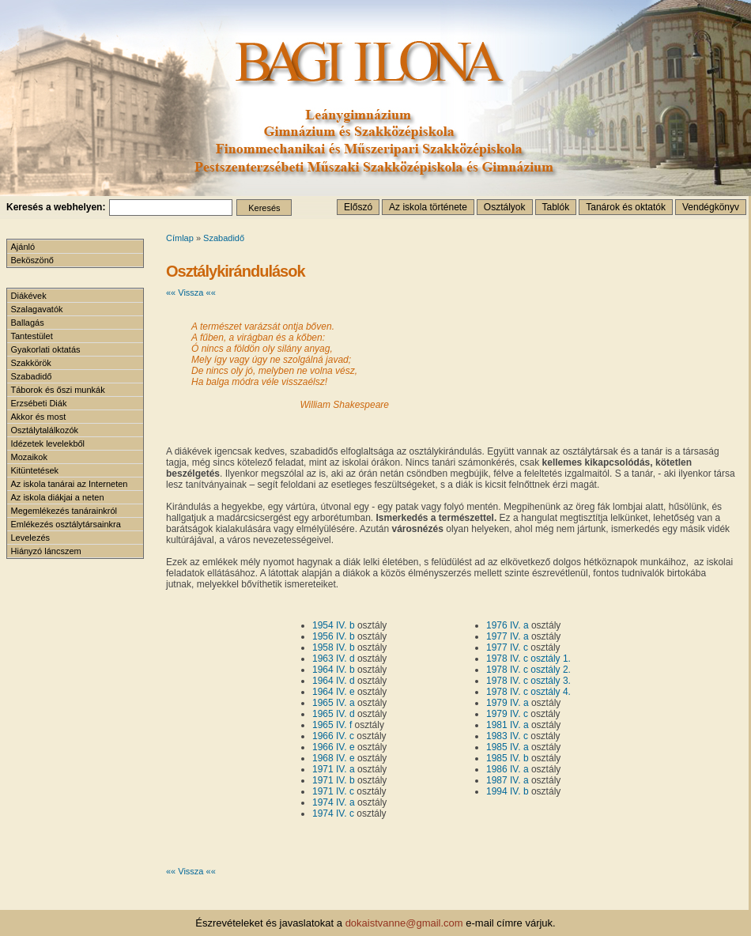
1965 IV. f (332, 724)
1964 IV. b (333, 669)
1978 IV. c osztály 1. (528, 658)
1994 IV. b (507, 791)
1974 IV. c (333, 813)
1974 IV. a (333, 802)
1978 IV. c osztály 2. (528, 669)
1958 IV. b (333, 647)
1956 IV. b (333, 636)
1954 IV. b (333, 625)
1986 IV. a (507, 769)
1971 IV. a (333, 769)
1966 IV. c (333, 736)
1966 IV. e (333, 747)
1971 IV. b (333, 780)
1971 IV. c (333, 791)
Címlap (180, 238)
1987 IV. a (507, 780)
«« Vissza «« (191, 292)
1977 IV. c (507, 647)
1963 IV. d (333, 658)
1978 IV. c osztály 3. (528, 680)
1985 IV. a (507, 747)
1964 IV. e (333, 691)
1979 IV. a (507, 702)
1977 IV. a (507, 636)
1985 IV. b (507, 758)
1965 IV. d (333, 713)
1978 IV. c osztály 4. (528, 691)
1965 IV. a (333, 702)
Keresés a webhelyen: (55, 207)
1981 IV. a (507, 724)
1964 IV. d (333, 680)
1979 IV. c (507, 713)
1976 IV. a (507, 625)
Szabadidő (223, 238)
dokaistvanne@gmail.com (404, 923)
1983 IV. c (507, 736)
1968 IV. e (333, 758)
